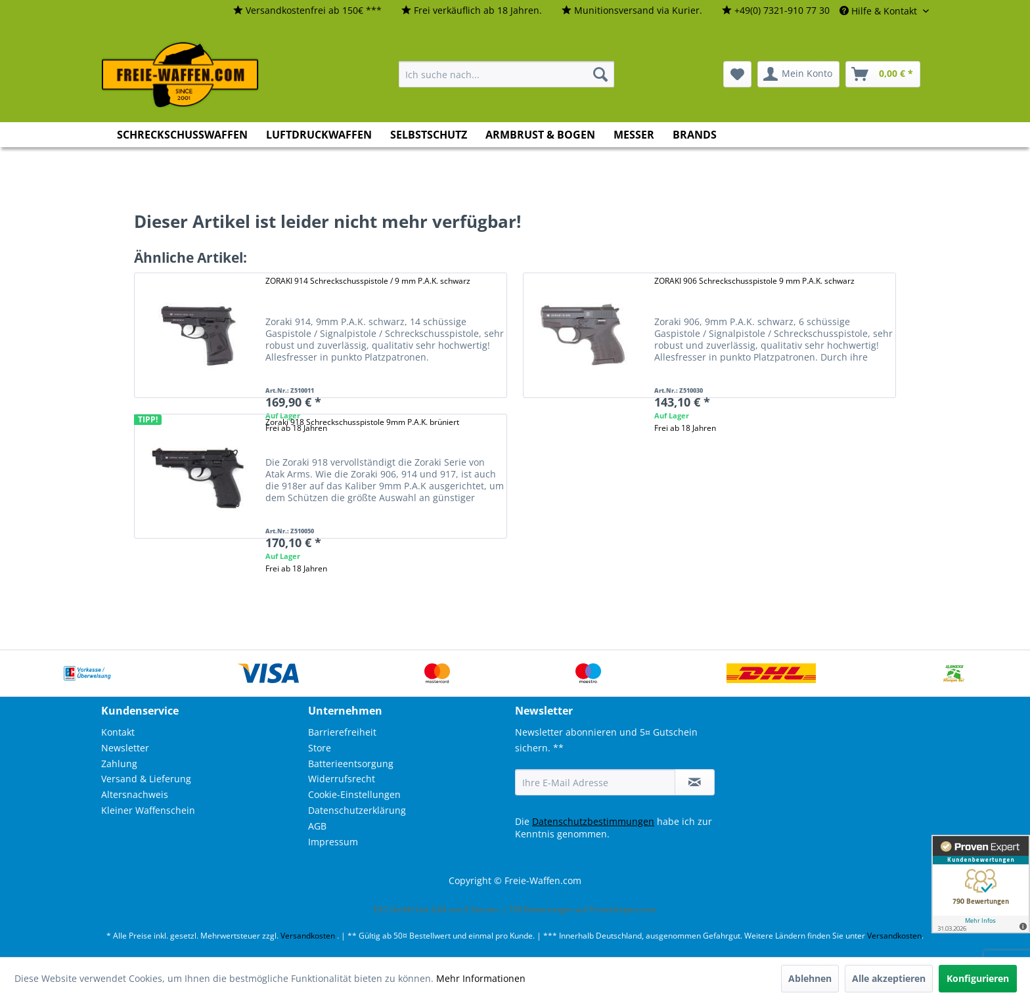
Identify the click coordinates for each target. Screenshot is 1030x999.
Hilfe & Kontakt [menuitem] (880, 11)
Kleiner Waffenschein (148, 810)
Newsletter (125, 748)
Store (319, 748)
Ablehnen (810, 978)
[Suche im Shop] (506, 74)
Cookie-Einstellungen (354, 794)
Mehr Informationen (481, 978)
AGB (317, 826)
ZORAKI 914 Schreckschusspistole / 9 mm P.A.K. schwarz (367, 280)
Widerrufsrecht (341, 778)
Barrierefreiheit (342, 732)
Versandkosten (307, 935)
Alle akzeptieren (889, 978)
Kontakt (118, 732)
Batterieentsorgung (350, 763)
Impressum (333, 841)
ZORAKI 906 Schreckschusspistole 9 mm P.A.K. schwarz (754, 280)
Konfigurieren (978, 978)
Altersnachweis (134, 794)
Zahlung (119, 763)
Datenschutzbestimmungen (593, 821)
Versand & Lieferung (146, 778)
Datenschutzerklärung (357, 810)
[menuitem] (307, 11)
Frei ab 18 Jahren (685, 427)
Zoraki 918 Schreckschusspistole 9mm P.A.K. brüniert (362, 422)
